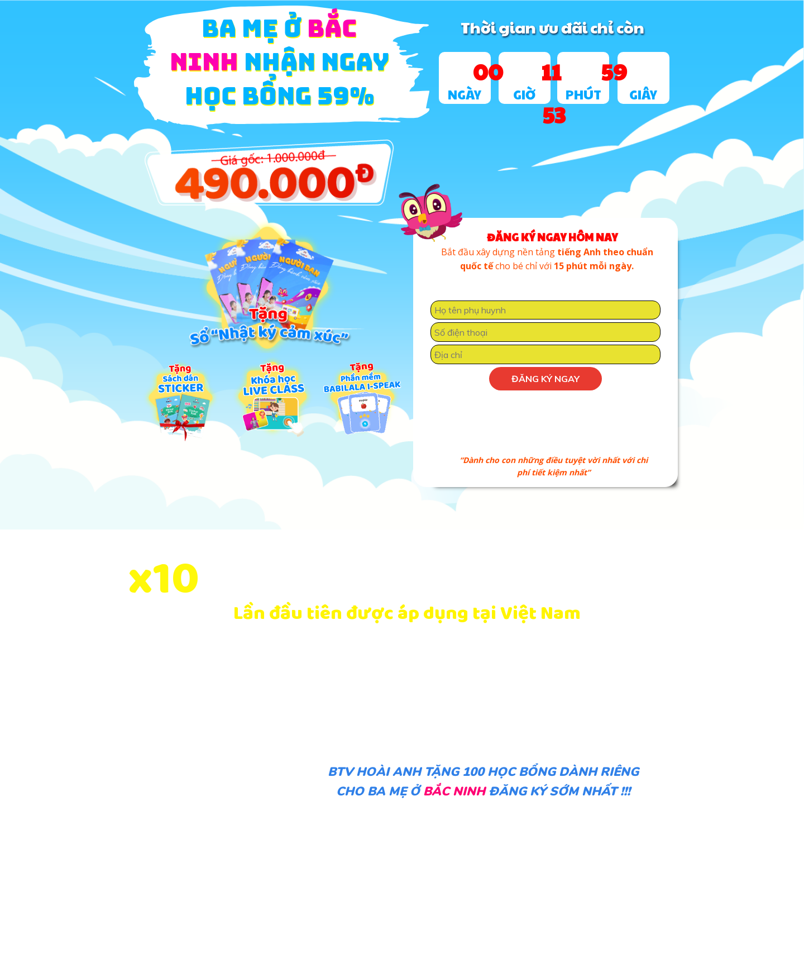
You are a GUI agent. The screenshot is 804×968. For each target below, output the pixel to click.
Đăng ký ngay (545, 378)
